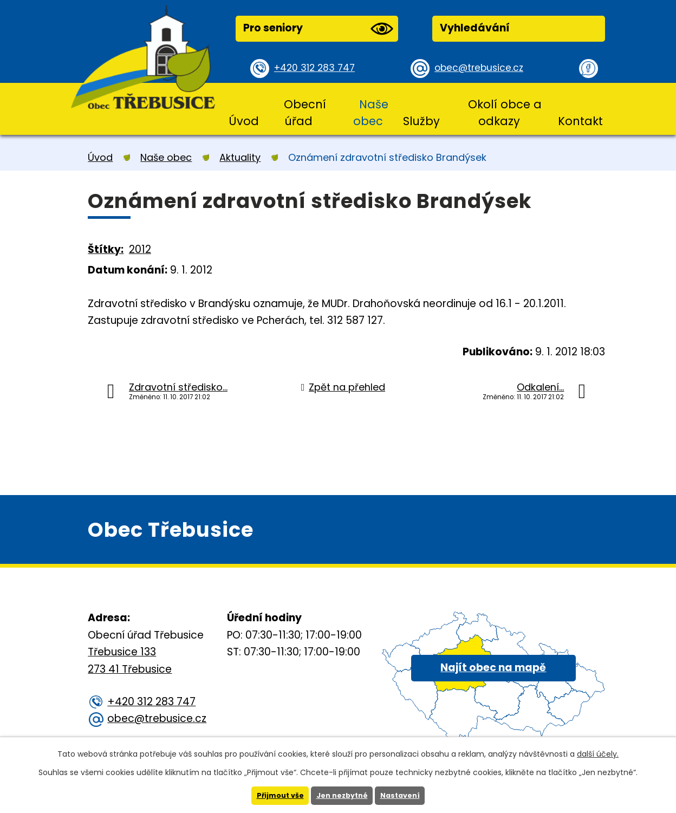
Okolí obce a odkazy (505, 112)
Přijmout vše (275, 795)
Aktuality (240, 157)
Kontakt (580, 121)
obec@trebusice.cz (482, 68)
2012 (140, 249)
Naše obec (370, 112)
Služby (421, 121)
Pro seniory (318, 28)
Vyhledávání (475, 28)
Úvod (244, 121)
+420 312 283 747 (318, 68)
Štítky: (105, 249)
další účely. (598, 752)
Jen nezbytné (342, 795)
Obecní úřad (305, 112)
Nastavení (404, 795)
